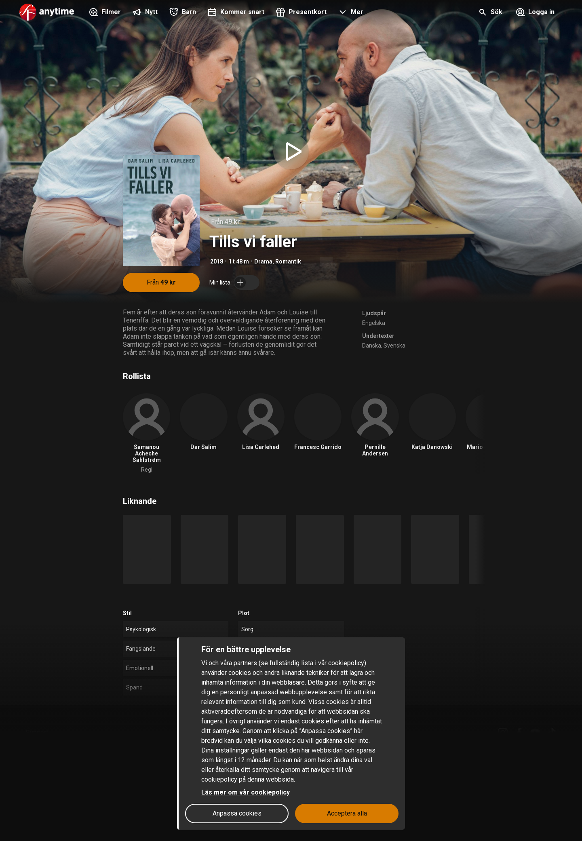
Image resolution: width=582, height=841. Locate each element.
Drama (263, 261)
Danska (371, 345)
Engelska (373, 323)
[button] (350, 13)
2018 (216, 261)
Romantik (288, 261)
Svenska (394, 345)
